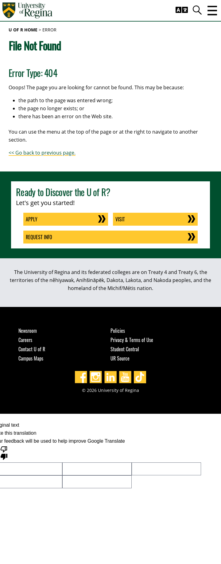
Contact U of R (31, 349)
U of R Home (23, 30)
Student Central (124, 349)
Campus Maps (30, 358)
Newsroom (27, 330)
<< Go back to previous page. (42, 152)
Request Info (39, 237)
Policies (117, 330)
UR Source (120, 358)
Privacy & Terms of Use (131, 340)
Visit (120, 219)
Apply (31, 219)
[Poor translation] (4, 452)
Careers (25, 340)
